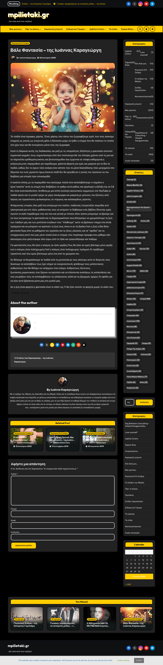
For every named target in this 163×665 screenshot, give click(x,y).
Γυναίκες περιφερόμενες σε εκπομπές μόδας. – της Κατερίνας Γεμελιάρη (63, 626)
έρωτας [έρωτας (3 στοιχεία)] (144, 249)
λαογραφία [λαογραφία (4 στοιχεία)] (133, 316)
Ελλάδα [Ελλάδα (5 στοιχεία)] (131, 202)
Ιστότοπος (15, 531)
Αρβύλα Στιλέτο (97, 29)
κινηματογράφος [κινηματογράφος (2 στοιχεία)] (135, 310)
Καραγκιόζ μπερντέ (53, 29)
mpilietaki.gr (28, 14)
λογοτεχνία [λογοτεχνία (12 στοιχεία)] (133, 321)
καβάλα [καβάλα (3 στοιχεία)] (131, 304)
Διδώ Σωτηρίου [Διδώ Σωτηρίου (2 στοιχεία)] (134, 196)
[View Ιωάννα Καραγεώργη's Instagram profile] (35, 328)
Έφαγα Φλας (127, 29)
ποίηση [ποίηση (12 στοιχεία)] (131, 355)
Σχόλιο (14, 473)
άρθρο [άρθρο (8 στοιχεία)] (131, 249)
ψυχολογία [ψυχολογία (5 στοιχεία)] (132, 388)
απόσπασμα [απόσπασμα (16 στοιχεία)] (134, 260)
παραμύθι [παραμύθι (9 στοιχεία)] (132, 343)
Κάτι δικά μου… (141, 64)
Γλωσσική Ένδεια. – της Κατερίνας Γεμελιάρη (25, 624)
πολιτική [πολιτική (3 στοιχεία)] (146, 355)
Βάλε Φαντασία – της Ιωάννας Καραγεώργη (134, 624)
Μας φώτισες (15, 29)
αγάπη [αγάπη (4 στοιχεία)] (131, 254)
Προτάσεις (129, 125)
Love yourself (144, 53)
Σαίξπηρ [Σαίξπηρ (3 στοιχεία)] (131, 221)
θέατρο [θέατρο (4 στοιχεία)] (131, 299)
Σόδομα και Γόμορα (75, 29)
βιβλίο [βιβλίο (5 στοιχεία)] (144, 271)
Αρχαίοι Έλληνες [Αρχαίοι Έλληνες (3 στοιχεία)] (135, 191)
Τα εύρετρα (130, 148)
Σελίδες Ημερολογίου (140, 89)
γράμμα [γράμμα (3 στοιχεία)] (131, 277)
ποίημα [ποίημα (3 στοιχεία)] (146, 343)
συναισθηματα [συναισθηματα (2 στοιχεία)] (134, 371)
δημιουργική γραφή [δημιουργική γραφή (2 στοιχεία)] (136, 282)
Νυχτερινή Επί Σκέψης (20, 43)
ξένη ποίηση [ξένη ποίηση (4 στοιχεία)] (133, 338)
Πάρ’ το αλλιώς (32, 29)
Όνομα (14, 508)
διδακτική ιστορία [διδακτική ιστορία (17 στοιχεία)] (135, 288)
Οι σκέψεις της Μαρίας (141, 80)
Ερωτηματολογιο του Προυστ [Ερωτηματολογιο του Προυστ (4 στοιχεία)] (138, 208)
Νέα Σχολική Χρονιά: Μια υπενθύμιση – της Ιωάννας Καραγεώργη (62, 440)
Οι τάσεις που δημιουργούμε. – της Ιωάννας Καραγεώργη (24, 440)
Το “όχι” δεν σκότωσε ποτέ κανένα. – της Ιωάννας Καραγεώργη (99, 440)
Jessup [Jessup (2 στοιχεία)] (131, 180)
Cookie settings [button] (123, 660)
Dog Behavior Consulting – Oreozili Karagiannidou (142, 137)
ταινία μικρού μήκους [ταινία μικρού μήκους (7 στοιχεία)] (137, 377)
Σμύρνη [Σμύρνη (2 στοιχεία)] (131, 227)
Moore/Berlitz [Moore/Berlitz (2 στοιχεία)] (134, 185)
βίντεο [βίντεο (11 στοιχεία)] (131, 271)
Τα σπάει (113, 29)
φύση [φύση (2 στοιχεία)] (143, 382)
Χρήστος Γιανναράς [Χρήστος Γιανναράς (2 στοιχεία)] (136, 238)
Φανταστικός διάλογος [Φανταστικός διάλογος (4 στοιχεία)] (137, 232)
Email (13, 519)
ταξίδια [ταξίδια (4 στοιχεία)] (131, 382)
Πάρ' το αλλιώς (128, 117)
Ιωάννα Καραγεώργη (28, 58)
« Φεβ (128, 584)
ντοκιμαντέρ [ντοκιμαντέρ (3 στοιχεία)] (133, 332)
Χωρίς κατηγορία (132, 161)
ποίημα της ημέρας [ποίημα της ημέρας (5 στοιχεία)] (136, 349)
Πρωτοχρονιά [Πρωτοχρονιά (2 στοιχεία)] (133, 215)
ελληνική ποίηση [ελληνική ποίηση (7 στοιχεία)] (135, 293)
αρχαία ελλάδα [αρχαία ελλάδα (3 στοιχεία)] (134, 265)
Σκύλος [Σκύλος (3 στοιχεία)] (145, 221)
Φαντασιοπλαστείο (143, 96)
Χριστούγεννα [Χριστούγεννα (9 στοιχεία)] (134, 243)
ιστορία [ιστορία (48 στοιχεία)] (145, 299)
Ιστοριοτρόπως (143, 118)
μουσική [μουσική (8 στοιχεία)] (132, 327)
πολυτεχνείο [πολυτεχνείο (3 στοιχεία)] (133, 360)
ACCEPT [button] (139, 660)
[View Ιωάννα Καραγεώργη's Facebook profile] (35, 322)
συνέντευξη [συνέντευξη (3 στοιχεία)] (132, 366)
